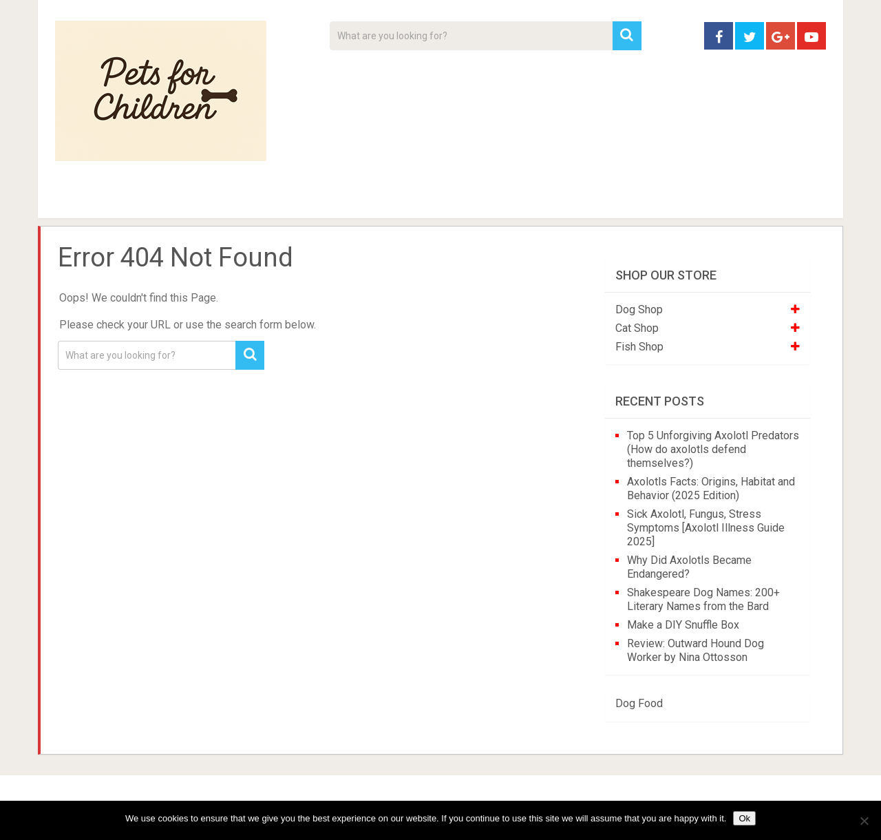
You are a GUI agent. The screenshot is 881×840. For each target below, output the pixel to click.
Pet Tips (161, 199)
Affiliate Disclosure (506, 199)
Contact (621, 199)
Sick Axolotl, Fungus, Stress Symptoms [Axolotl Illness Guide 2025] (706, 527)
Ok (744, 818)
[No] (864, 821)
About (397, 199)
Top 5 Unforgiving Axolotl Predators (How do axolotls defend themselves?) (713, 449)
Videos (322, 199)
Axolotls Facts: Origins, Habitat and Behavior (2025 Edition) (711, 488)
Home (79, 199)
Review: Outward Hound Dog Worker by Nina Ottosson (695, 650)
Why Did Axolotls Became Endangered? (689, 567)
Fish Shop (639, 346)
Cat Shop (637, 328)
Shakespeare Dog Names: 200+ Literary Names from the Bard (703, 599)
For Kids (244, 199)
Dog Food (639, 703)
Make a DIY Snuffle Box (683, 624)
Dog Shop (639, 309)
